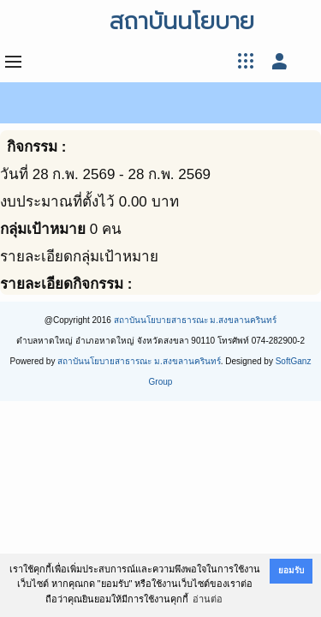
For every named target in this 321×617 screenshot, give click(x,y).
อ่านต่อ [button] (208, 599)
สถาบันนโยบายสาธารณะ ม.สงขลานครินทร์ (195, 320)
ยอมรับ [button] (291, 570)
